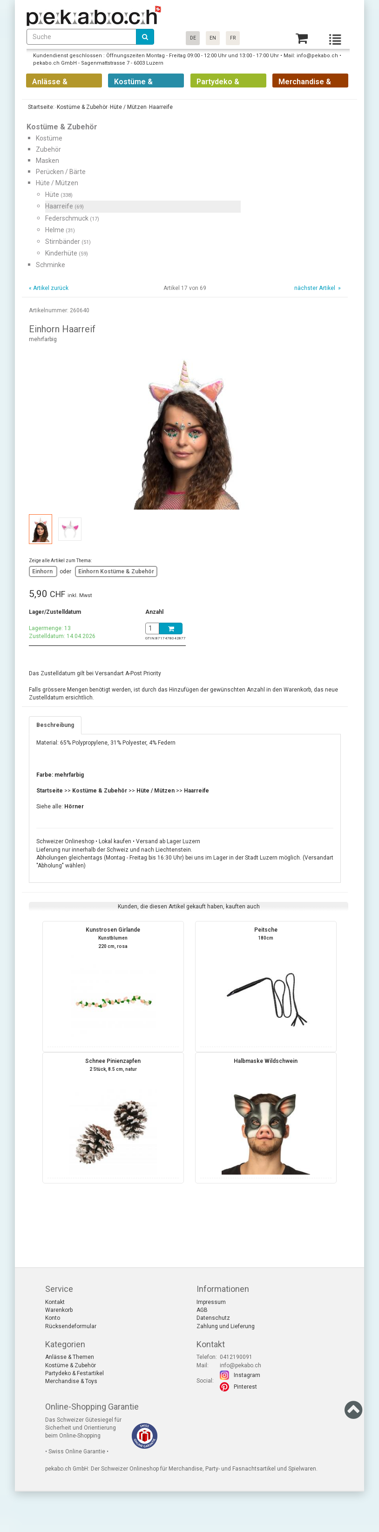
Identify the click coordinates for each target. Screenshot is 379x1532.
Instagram (247, 1375)
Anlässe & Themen (69, 1357)
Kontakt (55, 1302)
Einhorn (43, 571)
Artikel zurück (50, 288)
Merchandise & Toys (71, 1381)
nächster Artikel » (317, 288)
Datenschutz (213, 1318)
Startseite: (40, 107)
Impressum (211, 1302)
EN (213, 37)
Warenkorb (59, 1310)
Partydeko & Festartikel (74, 1373)
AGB (202, 1310)
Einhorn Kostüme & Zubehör (116, 571)
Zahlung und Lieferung (225, 1326)
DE (193, 37)
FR (233, 37)
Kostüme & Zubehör (70, 1365)
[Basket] (301, 38)
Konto (52, 1318)
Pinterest (245, 1387)
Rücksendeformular (70, 1326)
